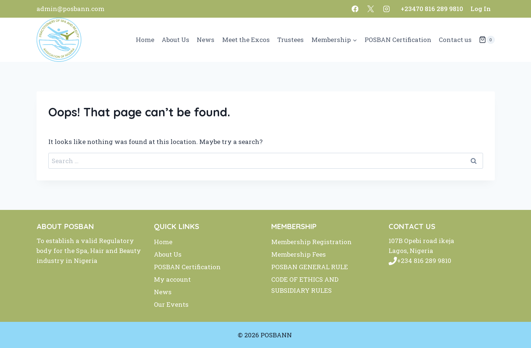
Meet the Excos (246, 39)
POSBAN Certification (398, 39)
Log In (480, 8)
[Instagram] (386, 8)
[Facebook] (355, 8)
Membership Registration (311, 242)
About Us (175, 39)
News (205, 39)
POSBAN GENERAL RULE (309, 267)
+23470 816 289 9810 (432, 8)
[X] (370, 8)
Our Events (171, 304)
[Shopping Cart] (486, 40)
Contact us (455, 39)
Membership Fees (298, 254)
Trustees (290, 39)
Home (145, 39)
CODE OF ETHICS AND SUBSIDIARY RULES (304, 285)
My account (172, 279)
